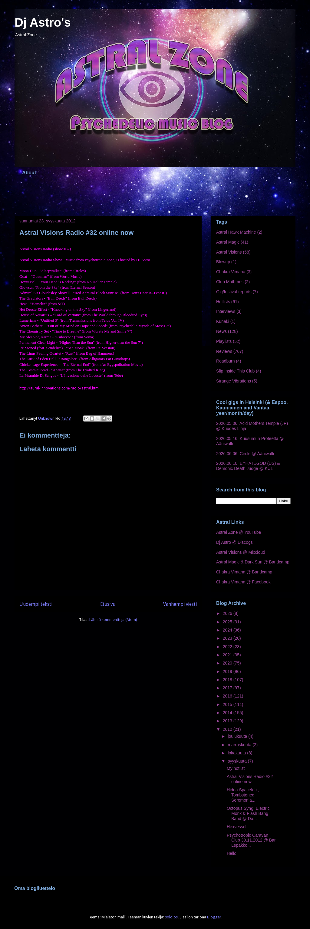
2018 (228, 679)
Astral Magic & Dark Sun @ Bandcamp (252, 562)
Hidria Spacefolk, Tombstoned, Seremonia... (243, 795)
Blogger (214, 917)
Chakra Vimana (230, 271)
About (29, 172)
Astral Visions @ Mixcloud (240, 552)
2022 (228, 646)
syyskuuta (238, 761)
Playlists (224, 341)
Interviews (225, 311)
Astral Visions (229, 252)
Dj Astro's (43, 22)
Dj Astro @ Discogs (234, 542)
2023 (228, 638)
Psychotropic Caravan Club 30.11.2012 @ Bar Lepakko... (251, 840)
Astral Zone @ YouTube (238, 532)
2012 (228, 729)
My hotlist (236, 768)
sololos (171, 917)
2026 (228, 613)
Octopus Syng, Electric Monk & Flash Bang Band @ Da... (248, 813)
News (221, 331)
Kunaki (222, 321)
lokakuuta (237, 752)
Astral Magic (227, 242)
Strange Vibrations (233, 381)
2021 (228, 654)
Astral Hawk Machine (236, 232)
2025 (228, 621)
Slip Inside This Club (235, 371)
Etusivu (107, 604)
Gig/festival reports (234, 291)
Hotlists (223, 301)
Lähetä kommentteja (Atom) (113, 619)
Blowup (223, 261)
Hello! (232, 853)
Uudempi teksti (35, 604)
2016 (228, 696)
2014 (228, 712)
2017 (228, 687)
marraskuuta (240, 744)
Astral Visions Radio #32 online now (250, 779)
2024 (228, 630)
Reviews (224, 351)
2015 (228, 704)
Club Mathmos (229, 281)
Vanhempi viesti (180, 604)
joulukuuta (238, 736)
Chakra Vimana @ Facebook (243, 581)
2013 (228, 720)
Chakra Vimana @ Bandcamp (244, 572)
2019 (228, 671)
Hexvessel (236, 826)
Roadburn (225, 361)
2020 (228, 663)
